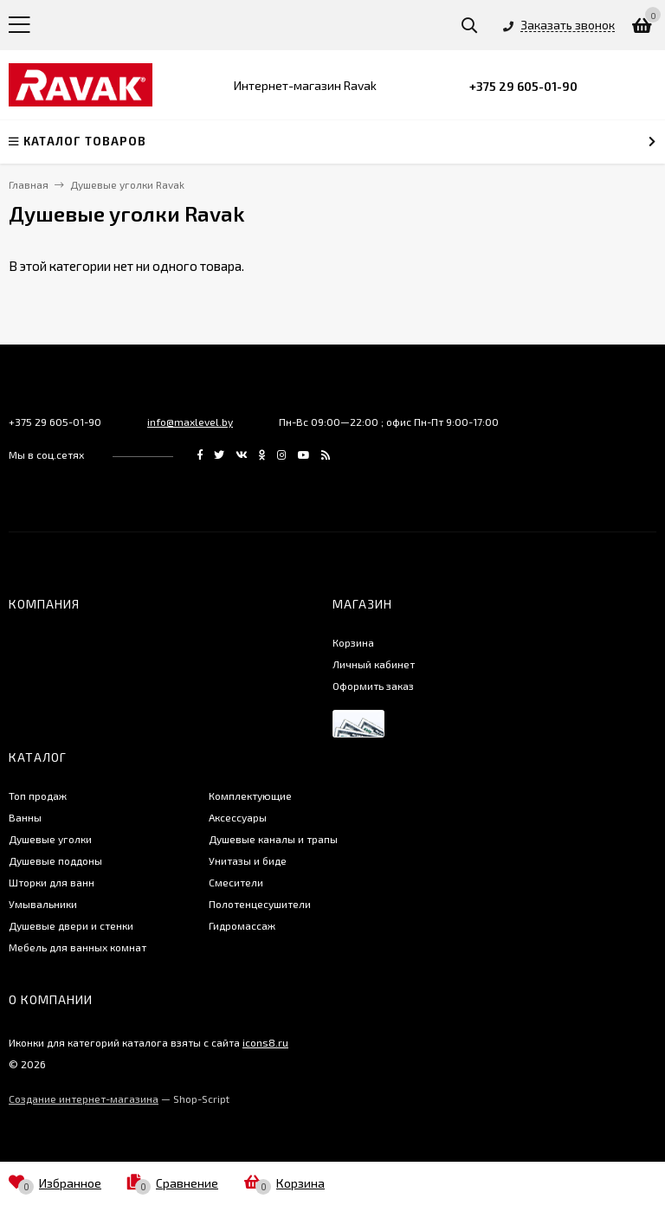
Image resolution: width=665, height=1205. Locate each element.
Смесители (236, 882)
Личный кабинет (373, 664)
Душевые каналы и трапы (273, 839)
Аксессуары (238, 817)
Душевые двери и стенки (71, 925)
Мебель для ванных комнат (77, 947)
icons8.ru (265, 1042)
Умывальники (43, 904)
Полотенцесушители (260, 904)
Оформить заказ (373, 686)
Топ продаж (38, 795)
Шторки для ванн (51, 882)
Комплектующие (250, 795)
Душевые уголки (50, 839)
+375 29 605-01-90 (523, 86)
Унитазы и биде (248, 860)
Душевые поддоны (55, 860)
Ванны (25, 817)
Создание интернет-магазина (83, 1098)
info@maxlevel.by (190, 422)
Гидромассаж (242, 925)
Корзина (353, 642)
